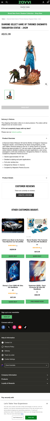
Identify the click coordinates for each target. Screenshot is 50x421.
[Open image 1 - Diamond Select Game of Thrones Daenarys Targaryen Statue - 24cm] (9, 95)
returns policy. (17, 132)
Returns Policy (7, 347)
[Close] (47, 404)
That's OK (31, 417)
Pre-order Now (37, 301)
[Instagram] (14, 328)
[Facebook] (3, 328)
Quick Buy (16, 256)
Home (3, 19)
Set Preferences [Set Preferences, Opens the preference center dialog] (17, 417)
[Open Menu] (2, 2)
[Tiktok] (25, 328)
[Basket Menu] (48, 2)
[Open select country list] (27, 365)
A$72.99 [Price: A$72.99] (37, 252)
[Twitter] (9, 328)
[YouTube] (20, 328)
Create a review (25, 195)
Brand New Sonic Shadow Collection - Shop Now (25, 13)
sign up (7, 317)
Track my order (7, 355)
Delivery (5, 351)
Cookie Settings (8, 359)
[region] (25, 411)
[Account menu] (43, 2)
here (22, 414)
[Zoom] (46, 84)
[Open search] (6, 2)
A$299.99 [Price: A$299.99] (13, 249)
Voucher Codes (25, 7)
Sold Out (25, 107)
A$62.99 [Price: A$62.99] (37, 295)
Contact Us (6, 342)
